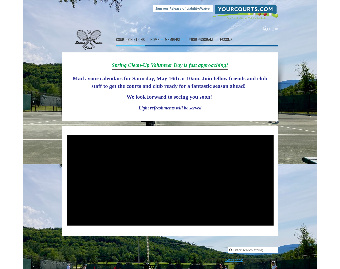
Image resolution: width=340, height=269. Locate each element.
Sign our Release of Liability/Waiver (183, 8)
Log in (273, 28)
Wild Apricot (234, 260)
